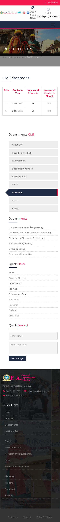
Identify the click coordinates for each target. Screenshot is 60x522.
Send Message (17, 358)
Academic (9, 482)
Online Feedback (44, 517)
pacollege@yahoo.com (39, 391)
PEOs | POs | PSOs (21, 152)
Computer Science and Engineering (26, 227)
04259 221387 (13, 391)
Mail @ (48, 13)
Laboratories (18, 160)
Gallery (8, 460)
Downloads (10, 489)
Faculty (15, 208)
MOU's (15, 200)
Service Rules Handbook (17, 466)
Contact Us (12, 517)
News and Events (13, 447)
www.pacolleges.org (16, 395)
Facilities (9, 441)
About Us (9, 418)
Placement (17, 192)
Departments (17, 57)
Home (5, 57)
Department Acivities (22, 168)
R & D (14, 184)
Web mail (27, 517)
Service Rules (11, 431)
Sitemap (9, 495)
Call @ (33, 11)
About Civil (17, 144)
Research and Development (18, 453)
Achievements (19, 176)
